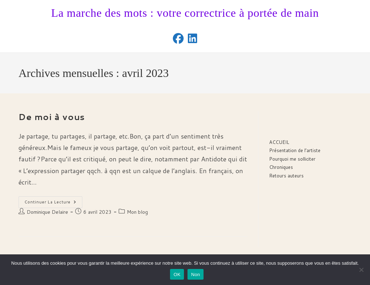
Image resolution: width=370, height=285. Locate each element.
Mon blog (137, 212)
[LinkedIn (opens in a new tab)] (192, 38)
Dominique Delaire (47, 212)
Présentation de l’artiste (294, 150)
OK (177, 274)
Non (195, 274)
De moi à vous (52, 117)
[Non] (361, 269)
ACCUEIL (279, 142)
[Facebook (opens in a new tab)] (178, 38)
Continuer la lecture (53, 203)
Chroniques (281, 167)
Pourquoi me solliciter (292, 159)
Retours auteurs (286, 175)
